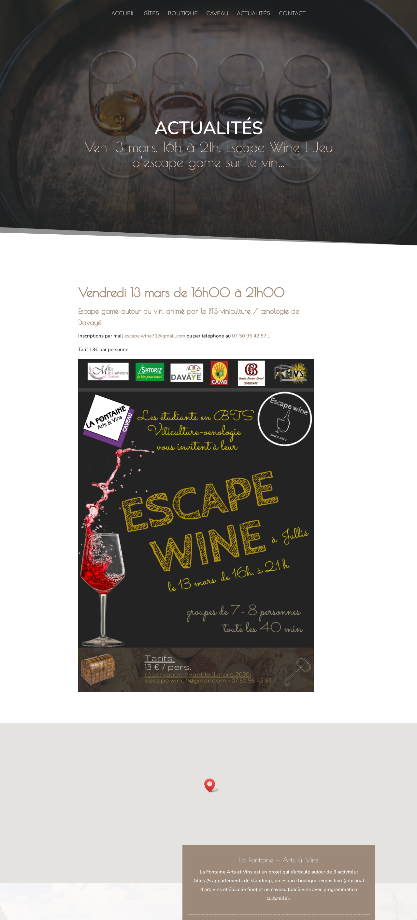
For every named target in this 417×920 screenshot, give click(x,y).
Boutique (183, 14)
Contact (292, 14)
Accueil (123, 14)
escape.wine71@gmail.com (154, 336)
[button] (211, 785)
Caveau (217, 14)
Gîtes (151, 14)
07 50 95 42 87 (249, 336)
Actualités (253, 14)
